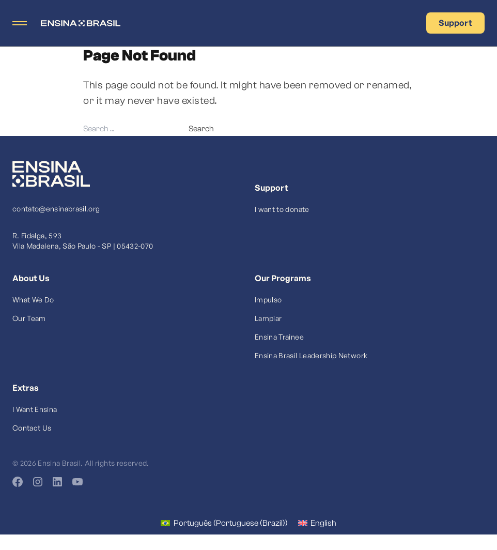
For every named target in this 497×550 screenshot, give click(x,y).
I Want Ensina (34, 409)
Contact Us (32, 427)
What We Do (33, 299)
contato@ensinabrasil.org (56, 208)
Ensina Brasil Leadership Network (311, 355)
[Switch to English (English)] (317, 523)
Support (455, 23)
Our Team (29, 318)
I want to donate (282, 209)
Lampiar (268, 318)
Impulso (268, 299)
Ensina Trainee (279, 336)
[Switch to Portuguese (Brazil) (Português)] (224, 523)
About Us (31, 278)
